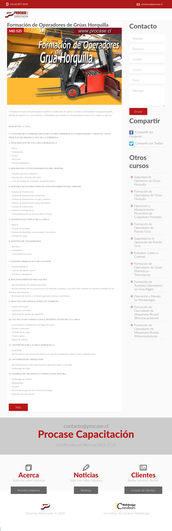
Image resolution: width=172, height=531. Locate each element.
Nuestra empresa (29, 490)
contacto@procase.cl (152, 4)
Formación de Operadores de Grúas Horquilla (148, 195)
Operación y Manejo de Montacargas (147, 298)
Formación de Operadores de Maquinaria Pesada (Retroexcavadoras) (146, 312)
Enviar (138, 111)
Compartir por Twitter (146, 143)
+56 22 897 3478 (19, 4)
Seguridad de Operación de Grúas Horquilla (147, 180)
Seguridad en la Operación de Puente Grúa (148, 242)
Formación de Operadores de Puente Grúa (144, 227)
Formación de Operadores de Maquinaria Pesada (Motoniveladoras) (146, 330)
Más (18, 407)
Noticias (86, 490)
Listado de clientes (143, 490)
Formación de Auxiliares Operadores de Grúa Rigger (148, 285)
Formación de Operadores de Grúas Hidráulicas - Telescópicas (148, 269)
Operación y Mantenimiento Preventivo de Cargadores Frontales (148, 211)
